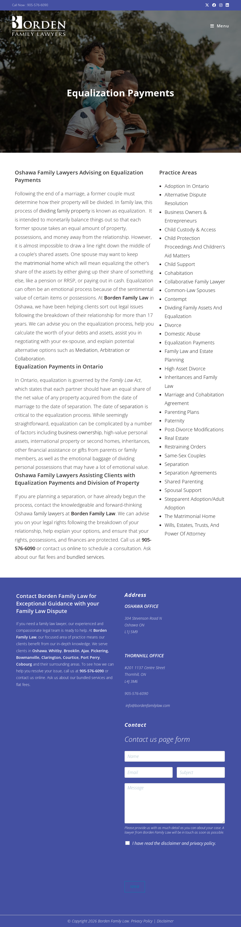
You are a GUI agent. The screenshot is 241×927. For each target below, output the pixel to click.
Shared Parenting (184, 481)
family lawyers (49, 513)
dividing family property (64, 210)
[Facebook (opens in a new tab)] (214, 5)
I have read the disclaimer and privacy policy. (174, 843)
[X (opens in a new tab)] (207, 5)
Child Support (180, 264)
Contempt (176, 299)
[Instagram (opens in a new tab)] (221, 5)
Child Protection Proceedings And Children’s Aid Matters (195, 247)
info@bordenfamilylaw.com (147, 705)
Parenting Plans (182, 412)
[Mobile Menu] (219, 25)
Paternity (174, 420)
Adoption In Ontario (187, 186)
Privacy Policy (142, 921)
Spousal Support (183, 490)
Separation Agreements (191, 472)
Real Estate (177, 438)
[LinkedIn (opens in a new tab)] (226, 5)
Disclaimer (165, 921)
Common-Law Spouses (190, 290)
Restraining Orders (185, 446)
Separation (177, 464)
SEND (134, 886)
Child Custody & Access (190, 229)
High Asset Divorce (185, 368)
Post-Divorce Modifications (194, 429)
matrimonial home (43, 263)
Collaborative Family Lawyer (195, 281)
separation (131, 406)
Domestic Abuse (182, 333)
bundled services (85, 557)
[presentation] (165, 872)
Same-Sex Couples (185, 455)
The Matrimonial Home (190, 516)
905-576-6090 (37, 5)
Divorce (173, 325)
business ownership (80, 432)
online (74, 548)
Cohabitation (179, 273)
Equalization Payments (189, 342)
